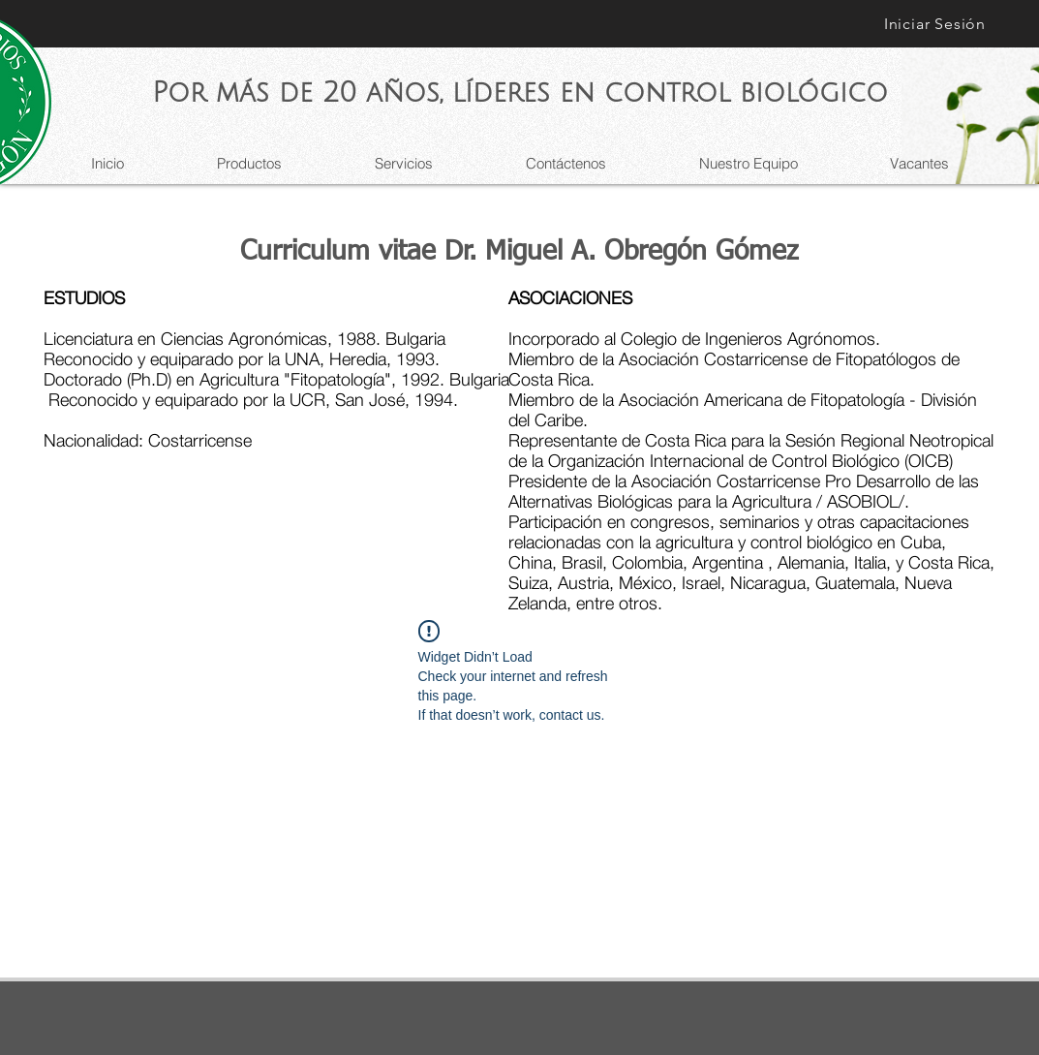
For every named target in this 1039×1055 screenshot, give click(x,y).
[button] (403, 163)
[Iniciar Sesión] (935, 23)
